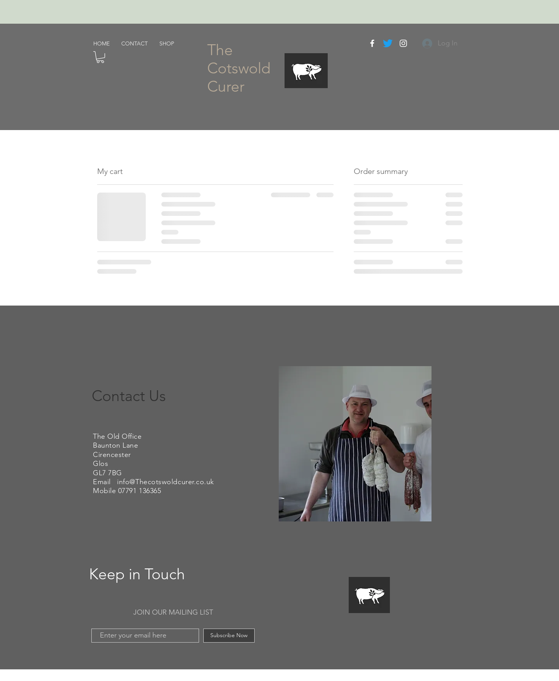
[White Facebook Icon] (372, 43)
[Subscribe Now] (229, 636)
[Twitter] (388, 43)
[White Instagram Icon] (403, 43)
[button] (100, 57)
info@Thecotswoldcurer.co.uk (165, 482)
